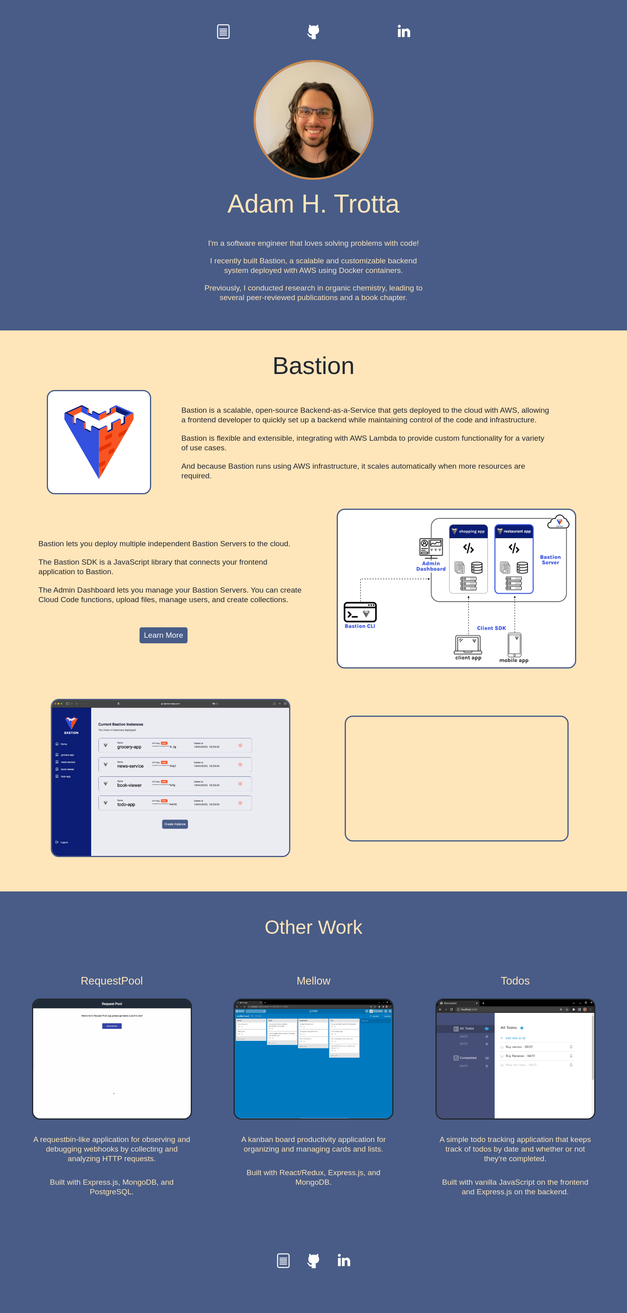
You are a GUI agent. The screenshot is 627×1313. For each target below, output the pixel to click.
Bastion (313, 365)
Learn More (163, 635)
